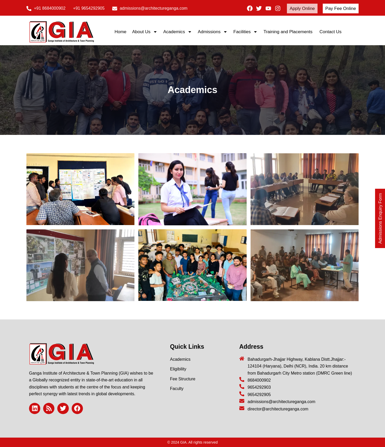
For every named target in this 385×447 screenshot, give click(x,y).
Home (120, 31)
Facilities (245, 32)
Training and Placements (288, 31)
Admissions (213, 32)
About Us (144, 32)
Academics (177, 32)
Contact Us (331, 31)
